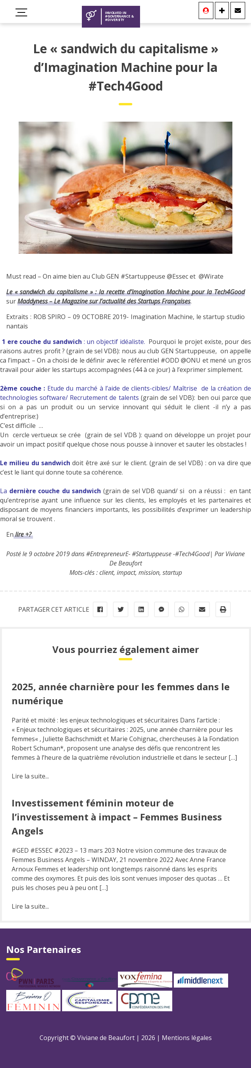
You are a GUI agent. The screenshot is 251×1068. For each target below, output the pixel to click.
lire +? (23, 534)
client (106, 572)
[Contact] (237, 10)
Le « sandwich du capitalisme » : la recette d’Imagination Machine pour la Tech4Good (125, 292)
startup (172, 572)
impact (126, 572)
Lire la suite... (30, 776)
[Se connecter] (206, 10)
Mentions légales (187, 1037)
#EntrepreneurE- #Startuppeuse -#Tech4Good (147, 554)
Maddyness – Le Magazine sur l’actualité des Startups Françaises (103, 301)
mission (148, 572)
